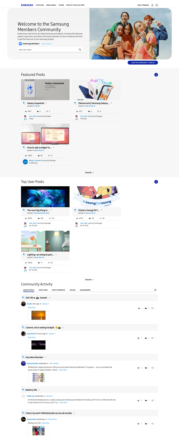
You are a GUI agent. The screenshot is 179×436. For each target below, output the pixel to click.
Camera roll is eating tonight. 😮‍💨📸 (43, 234)
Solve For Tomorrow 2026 (75, 5)
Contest (61, 5)
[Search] (50, 49)
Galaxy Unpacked (35, 101)
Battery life (31, 297)
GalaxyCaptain (32, 271)
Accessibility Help (34, 431)
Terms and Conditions (61, 431)
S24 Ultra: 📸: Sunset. (36, 205)
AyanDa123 (31, 241)
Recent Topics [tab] (28, 197)
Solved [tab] (72, 197)
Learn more (34, 43)
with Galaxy (54, 271)
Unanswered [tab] (85, 197)
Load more (88, 351)
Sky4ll (29, 211)
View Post (32, 215)
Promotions (52, 326)
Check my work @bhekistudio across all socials (49, 320)
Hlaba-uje (31, 303)
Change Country (116, 431)
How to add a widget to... (132, 101)
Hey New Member (34, 264)
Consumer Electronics (42, 165)
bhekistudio (31, 326)
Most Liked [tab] (43, 197)
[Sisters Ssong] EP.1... (84, 162)
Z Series (37, 104)
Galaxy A (49, 303)
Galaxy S (45, 211)
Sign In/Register (143, 5)
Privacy (83, 431)
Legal (98, 431)
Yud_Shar (32, 114)
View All (88, 126)
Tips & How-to (86, 104)
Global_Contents (128, 114)
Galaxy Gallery (51, 5)
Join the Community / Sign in (142, 63)
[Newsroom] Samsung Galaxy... (89, 101)
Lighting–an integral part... (133, 162)
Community (40, 5)
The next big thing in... (38, 162)
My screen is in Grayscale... (133, 388)
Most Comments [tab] (58, 197)
